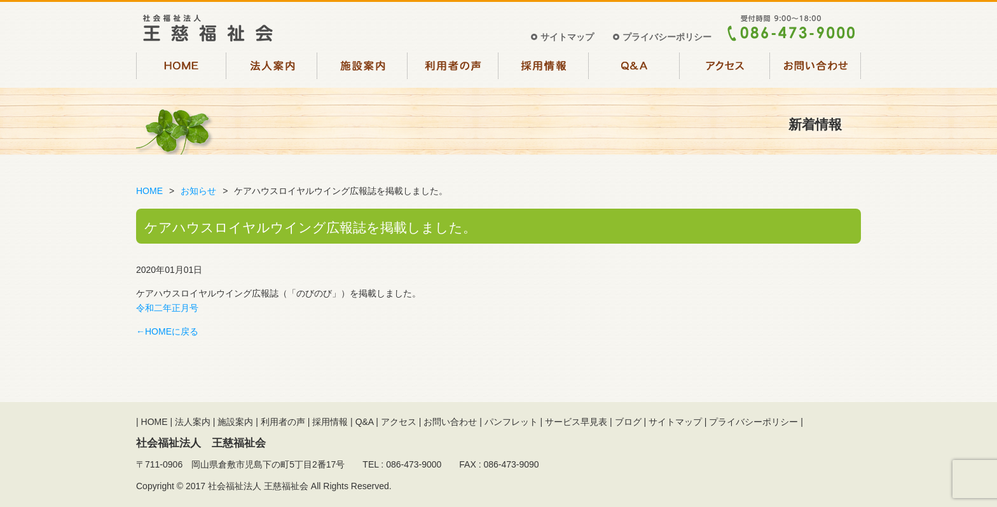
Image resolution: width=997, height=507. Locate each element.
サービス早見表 (576, 422)
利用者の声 (453, 69)
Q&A (634, 69)
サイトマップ (567, 37)
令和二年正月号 (167, 308)
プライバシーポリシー (667, 37)
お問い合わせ (816, 69)
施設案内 (362, 69)
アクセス (725, 69)
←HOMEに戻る (167, 331)
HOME (181, 69)
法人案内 (272, 69)
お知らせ (198, 191)
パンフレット (511, 422)
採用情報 (543, 69)
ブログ (628, 422)
